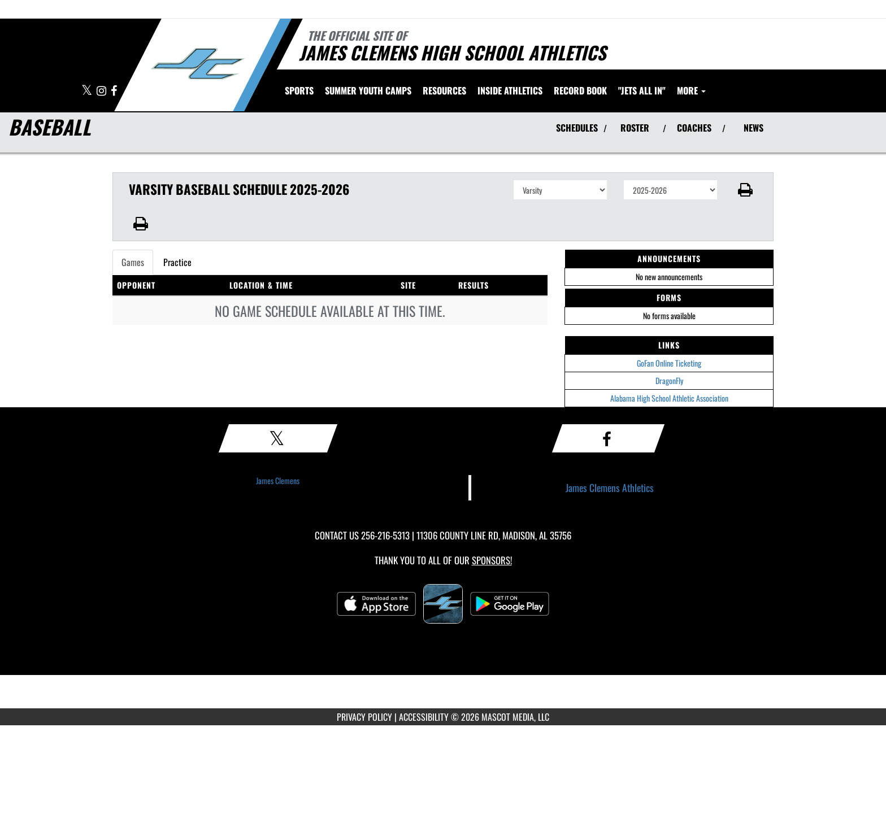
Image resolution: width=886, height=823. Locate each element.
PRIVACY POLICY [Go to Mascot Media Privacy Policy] (364, 717)
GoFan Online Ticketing (669, 363)
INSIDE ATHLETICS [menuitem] (509, 90)
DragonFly (669, 380)
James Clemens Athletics (610, 487)
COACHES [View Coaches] (694, 127)
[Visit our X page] (87, 91)
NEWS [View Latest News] (753, 127)
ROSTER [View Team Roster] (634, 127)
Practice (177, 262)
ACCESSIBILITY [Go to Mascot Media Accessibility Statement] (424, 717)
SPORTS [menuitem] (299, 90)
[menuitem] (368, 90)
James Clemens (277, 480)
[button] (745, 190)
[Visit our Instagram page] (102, 91)
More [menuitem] (691, 90)
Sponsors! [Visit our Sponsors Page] (492, 560)
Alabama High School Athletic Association (669, 398)
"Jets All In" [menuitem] (642, 90)
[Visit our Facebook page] (114, 91)
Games (132, 262)
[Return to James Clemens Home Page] (197, 64)
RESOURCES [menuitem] (444, 90)
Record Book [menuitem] (580, 90)
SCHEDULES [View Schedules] (577, 127)
